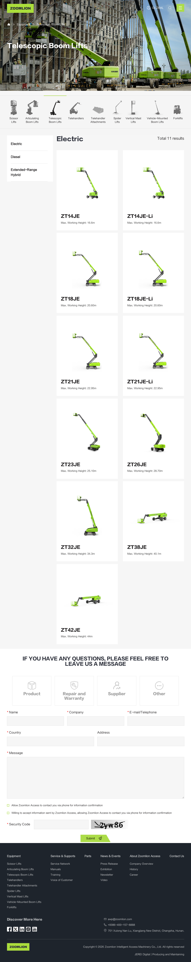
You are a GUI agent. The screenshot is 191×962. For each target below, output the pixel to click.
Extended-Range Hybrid (24, 172)
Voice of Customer (62, 880)
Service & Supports (63, 856)
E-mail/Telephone (142, 712)
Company (75, 712)
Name (12, 712)
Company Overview (141, 864)
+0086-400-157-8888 (121, 925)
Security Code (18, 824)
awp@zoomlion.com (120, 919)
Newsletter (106, 874)
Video (103, 880)
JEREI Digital (142, 954)
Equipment (23, 24)
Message (15, 753)
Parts (87, 856)
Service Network (60, 864)
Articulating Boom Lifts (20, 869)
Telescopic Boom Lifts (51, 24)
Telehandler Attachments (22, 885)
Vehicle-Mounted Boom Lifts (24, 902)
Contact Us (177, 856)
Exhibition (106, 869)
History (134, 869)
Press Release (109, 864)
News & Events (110, 856)
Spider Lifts (13, 891)
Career (134, 874)
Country (14, 732)
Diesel (15, 157)
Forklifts (178, 118)
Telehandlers (76, 118)
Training (55, 874)
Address (103, 732)
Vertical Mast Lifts (17, 896)
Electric (16, 144)
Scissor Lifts (14, 864)
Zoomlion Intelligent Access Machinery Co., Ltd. (133, 947)
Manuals (56, 869)
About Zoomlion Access (145, 856)
